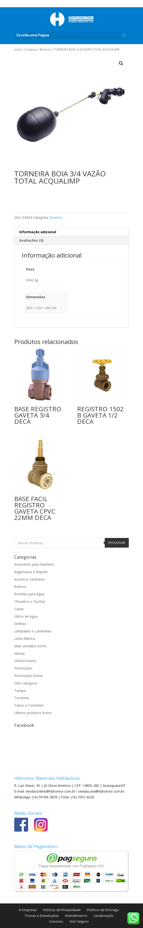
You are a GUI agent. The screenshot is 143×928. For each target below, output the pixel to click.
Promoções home (28, 675)
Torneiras (21, 698)
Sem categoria (25, 683)
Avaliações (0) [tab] (31, 240)
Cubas (19, 609)
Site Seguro (79, 921)
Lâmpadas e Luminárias (33, 631)
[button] (121, 63)
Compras (30, 49)
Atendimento (76, 915)
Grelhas (20, 623)
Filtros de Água (26, 616)
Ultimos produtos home (33, 712)
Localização (103, 915)
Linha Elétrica (24, 638)
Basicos (45, 49)
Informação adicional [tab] (37, 232)
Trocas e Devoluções (42, 915)
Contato (56, 921)
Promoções (23, 668)
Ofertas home (25, 660)
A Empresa (28, 910)
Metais (19, 653)
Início (18, 49)
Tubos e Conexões (29, 705)
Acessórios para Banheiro (34, 564)
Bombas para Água (29, 594)
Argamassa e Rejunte (31, 572)
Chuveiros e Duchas (29, 601)
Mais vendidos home (30, 646)
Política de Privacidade (62, 910)
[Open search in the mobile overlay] (71, 543)
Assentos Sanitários (29, 579)
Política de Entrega (103, 910)
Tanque (20, 690)
